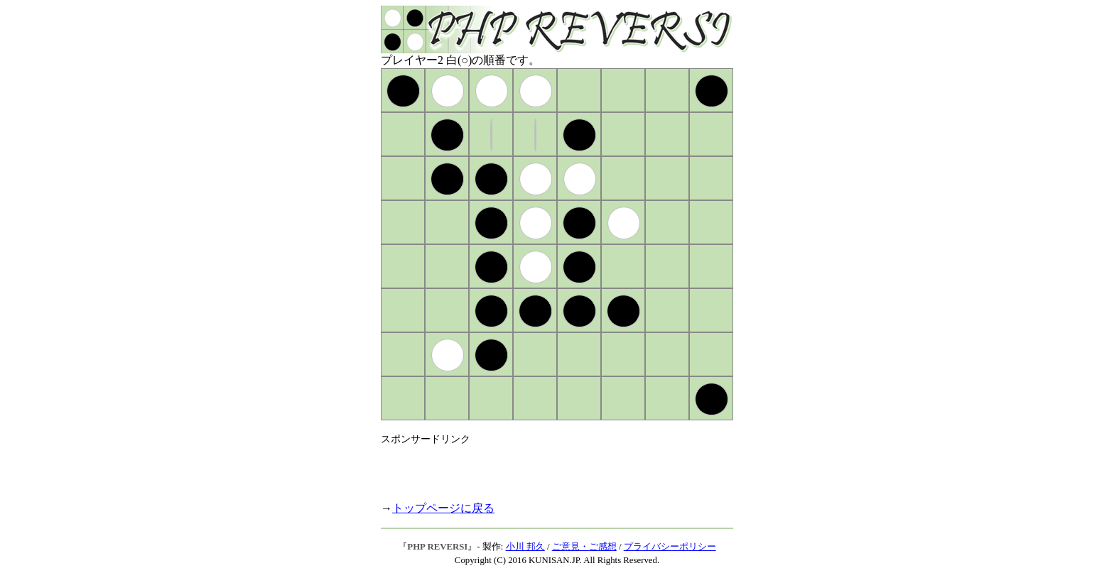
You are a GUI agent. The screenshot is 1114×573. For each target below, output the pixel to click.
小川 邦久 (525, 547)
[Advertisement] (547, 467)
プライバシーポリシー (670, 547)
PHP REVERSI (437, 547)
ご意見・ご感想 (584, 547)
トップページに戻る (443, 508)
